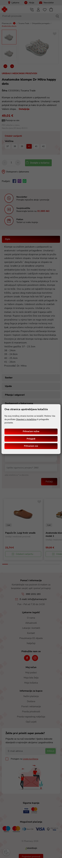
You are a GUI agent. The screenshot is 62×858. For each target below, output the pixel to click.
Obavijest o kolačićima (26, 419)
